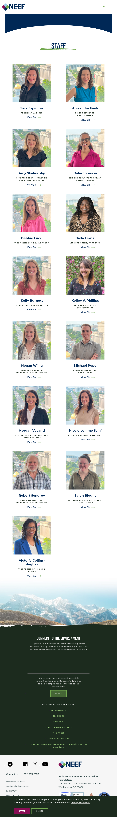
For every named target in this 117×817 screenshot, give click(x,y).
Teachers (58, 716)
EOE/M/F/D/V (11, 791)
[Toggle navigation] (112, 6)
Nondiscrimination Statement (18, 786)
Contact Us (12, 774)
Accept (22, 811)
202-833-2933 (31, 774)
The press (58, 733)
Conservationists (58, 738)
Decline (39, 811)
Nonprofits (58, 710)
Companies (58, 721)
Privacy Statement (80, 802)
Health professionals (58, 727)
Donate (58, 693)
